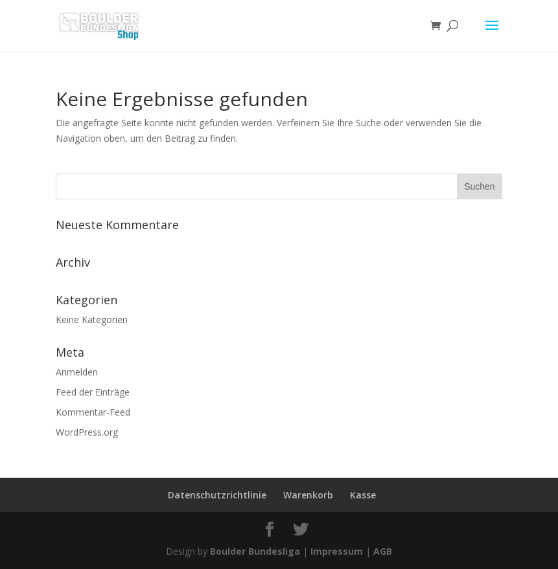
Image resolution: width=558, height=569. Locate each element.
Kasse (363, 495)
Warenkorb (308, 495)
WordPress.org (87, 432)
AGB (382, 551)
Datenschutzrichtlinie (217, 495)
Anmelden (77, 372)
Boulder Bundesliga (255, 551)
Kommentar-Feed (93, 412)
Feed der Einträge (93, 392)
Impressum (336, 551)
